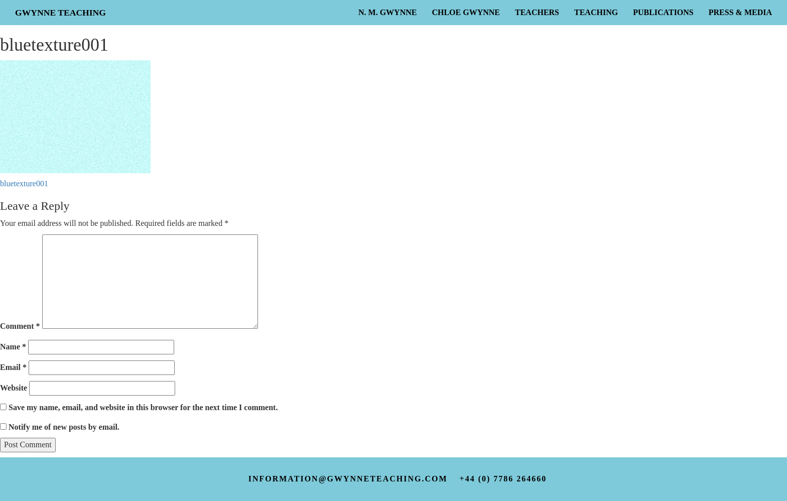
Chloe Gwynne (466, 12)
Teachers (537, 12)
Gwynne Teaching (60, 13)
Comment (20, 326)
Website (13, 388)
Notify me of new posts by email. (64, 427)
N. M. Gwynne (387, 12)
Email (13, 367)
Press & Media (740, 12)
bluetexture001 (24, 183)
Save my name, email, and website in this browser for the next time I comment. (143, 407)
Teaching (596, 12)
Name (13, 346)
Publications (663, 12)
